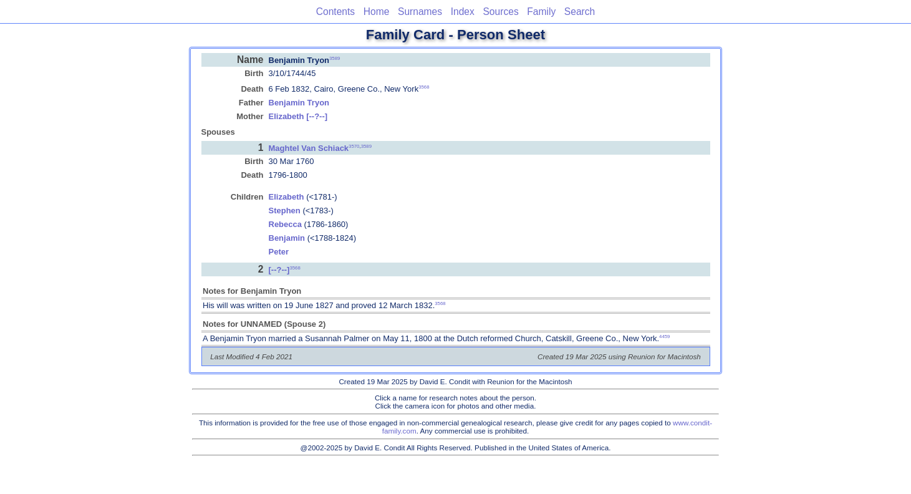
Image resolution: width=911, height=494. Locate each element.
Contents (335, 11)
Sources (500, 11)
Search (579, 11)
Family (541, 11)
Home (377, 11)
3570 (354, 146)
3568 (423, 87)
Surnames (420, 11)
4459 (664, 336)
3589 (334, 58)
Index (463, 11)
